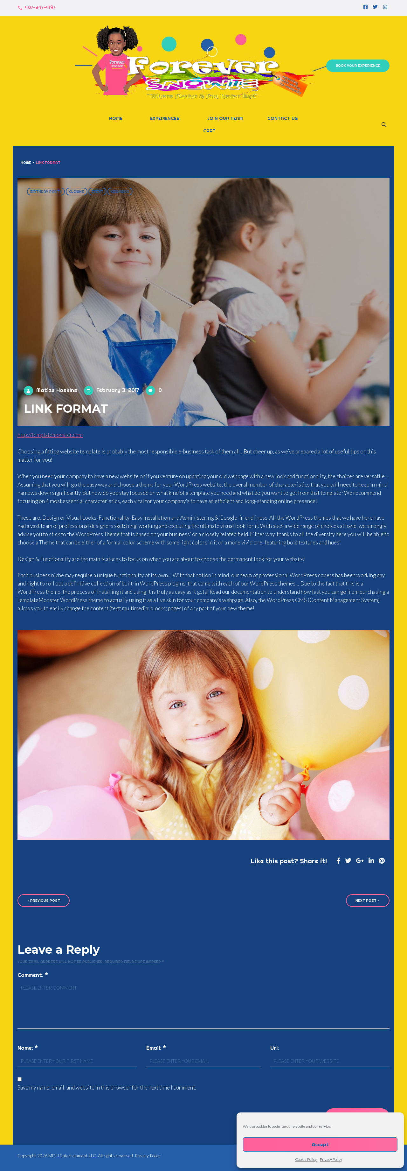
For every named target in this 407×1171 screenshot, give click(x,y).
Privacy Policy (331, 1159)
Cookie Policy (306, 1159)
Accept (320, 1144)
